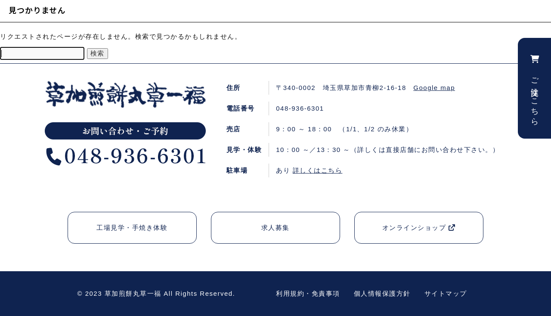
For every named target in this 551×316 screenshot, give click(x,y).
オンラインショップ (419, 227)
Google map (434, 87)
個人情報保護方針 (382, 293)
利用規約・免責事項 (308, 293)
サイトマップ (445, 293)
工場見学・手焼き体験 (131, 227)
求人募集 (275, 227)
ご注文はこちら (534, 88)
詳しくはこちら (318, 170)
